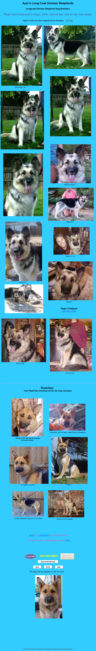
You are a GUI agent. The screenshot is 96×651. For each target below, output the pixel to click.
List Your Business (67, 649)
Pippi (32, 535)
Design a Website (52, 649)
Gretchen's (44, 535)
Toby (67, 540)
